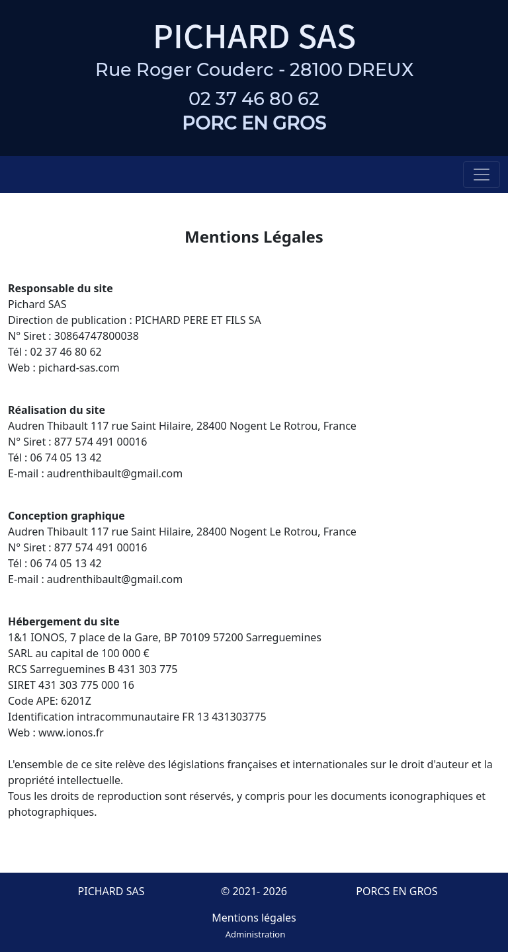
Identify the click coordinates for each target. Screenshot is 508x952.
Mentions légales (254, 917)
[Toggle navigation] (481, 174)
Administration (255, 934)
